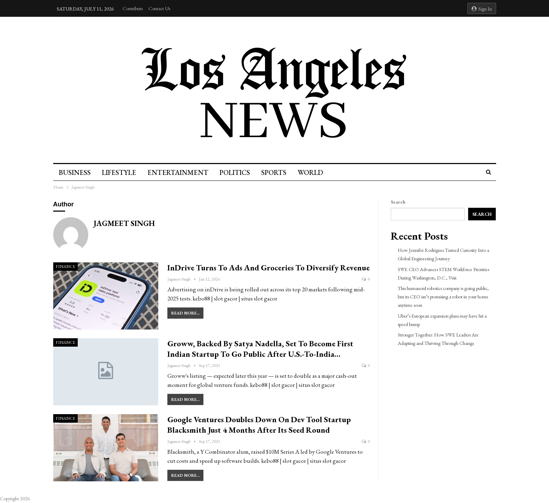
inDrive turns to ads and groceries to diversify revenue (268, 267)
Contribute (133, 8)
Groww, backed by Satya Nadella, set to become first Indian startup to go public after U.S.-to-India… (260, 348)
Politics (238, 172)
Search (398, 202)
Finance (65, 266)
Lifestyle (120, 172)
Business (75, 172)
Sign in (482, 9)
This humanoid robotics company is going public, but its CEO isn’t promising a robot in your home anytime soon (443, 296)
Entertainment (180, 172)
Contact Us (159, 8)
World (315, 172)
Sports (278, 172)
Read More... (185, 313)
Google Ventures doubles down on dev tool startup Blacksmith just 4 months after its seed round (259, 424)
